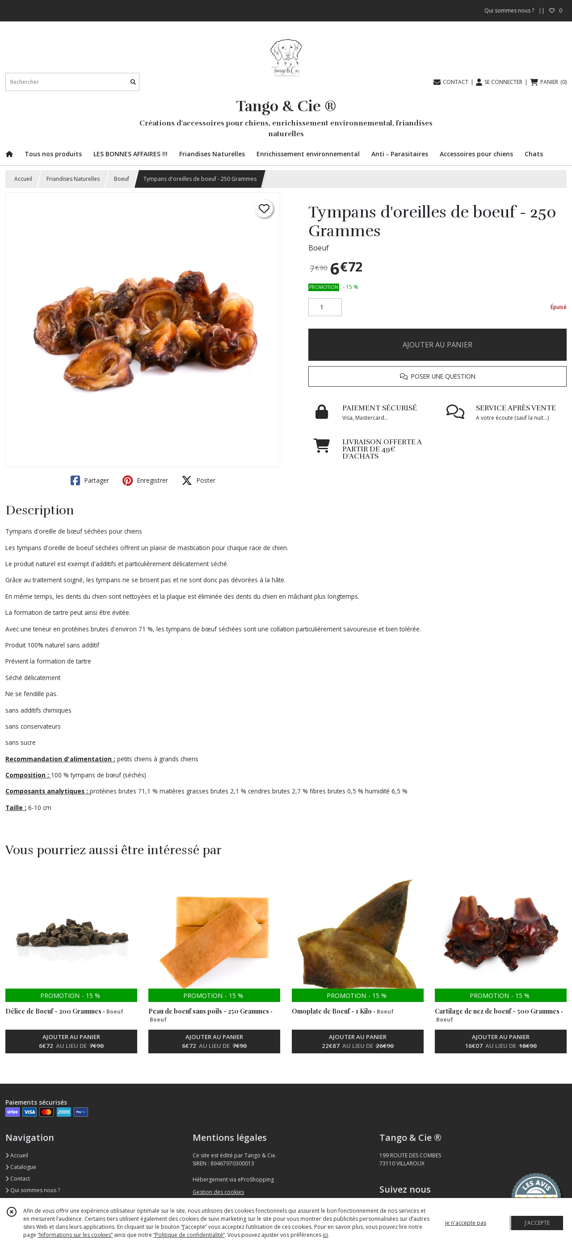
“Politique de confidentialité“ (189, 1235)
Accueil (23, 179)
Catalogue (20, 1167)
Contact (17, 1178)
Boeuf (121, 179)
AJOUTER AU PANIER (437, 345)
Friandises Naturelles (73, 179)
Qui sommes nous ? (32, 1190)
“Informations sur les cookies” (75, 1235)
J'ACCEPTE (537, 1223)
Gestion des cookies (218, 1192)
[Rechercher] (133, 82)
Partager (90, 480)
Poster (198, 480)
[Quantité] (325, 307)
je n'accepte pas (465, 1223)
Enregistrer (145, 480)
